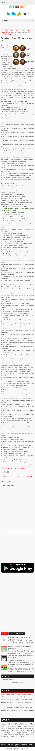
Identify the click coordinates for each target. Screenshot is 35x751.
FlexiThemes (13, 748)
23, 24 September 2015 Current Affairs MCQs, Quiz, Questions (19, 638)
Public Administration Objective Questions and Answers (17, 707)
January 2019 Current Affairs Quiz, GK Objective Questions (18, 710)
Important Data (5, 730)
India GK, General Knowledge (19, 744)
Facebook (9, 468)
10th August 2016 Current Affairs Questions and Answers (17, 705)
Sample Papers (24, 734)
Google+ (22, 468)
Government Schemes (18, 728)
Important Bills (30, 728)
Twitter (15, 468)
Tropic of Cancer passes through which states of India (16, 694)
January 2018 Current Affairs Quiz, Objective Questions (17, 702)
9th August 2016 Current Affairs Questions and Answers (17, 699)
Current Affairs (15, 31)
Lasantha (27, 748)
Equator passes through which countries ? (13, 697)
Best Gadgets (25, 749)
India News (21, 732)
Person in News (5, 32)
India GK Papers (24, 730)
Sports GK (15, 736)
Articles (3, 724)
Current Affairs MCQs (14, 726)
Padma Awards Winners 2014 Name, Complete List (17, 39)
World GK (13, 32)
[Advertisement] (18, 26)
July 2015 (27, 732)
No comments (16, 43)
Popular (4, 633)
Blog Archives (19, 633)
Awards (8, 31)
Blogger (21, 682)
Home (3, 31)
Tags (11, 633)
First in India (27, 726)
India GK (22, 31)
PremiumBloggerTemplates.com (14, 749)
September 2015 (7, 736)
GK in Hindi (7, 728)
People (27, 31)
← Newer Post (5, 476)
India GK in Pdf (12, 732)
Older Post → (30, 476)
